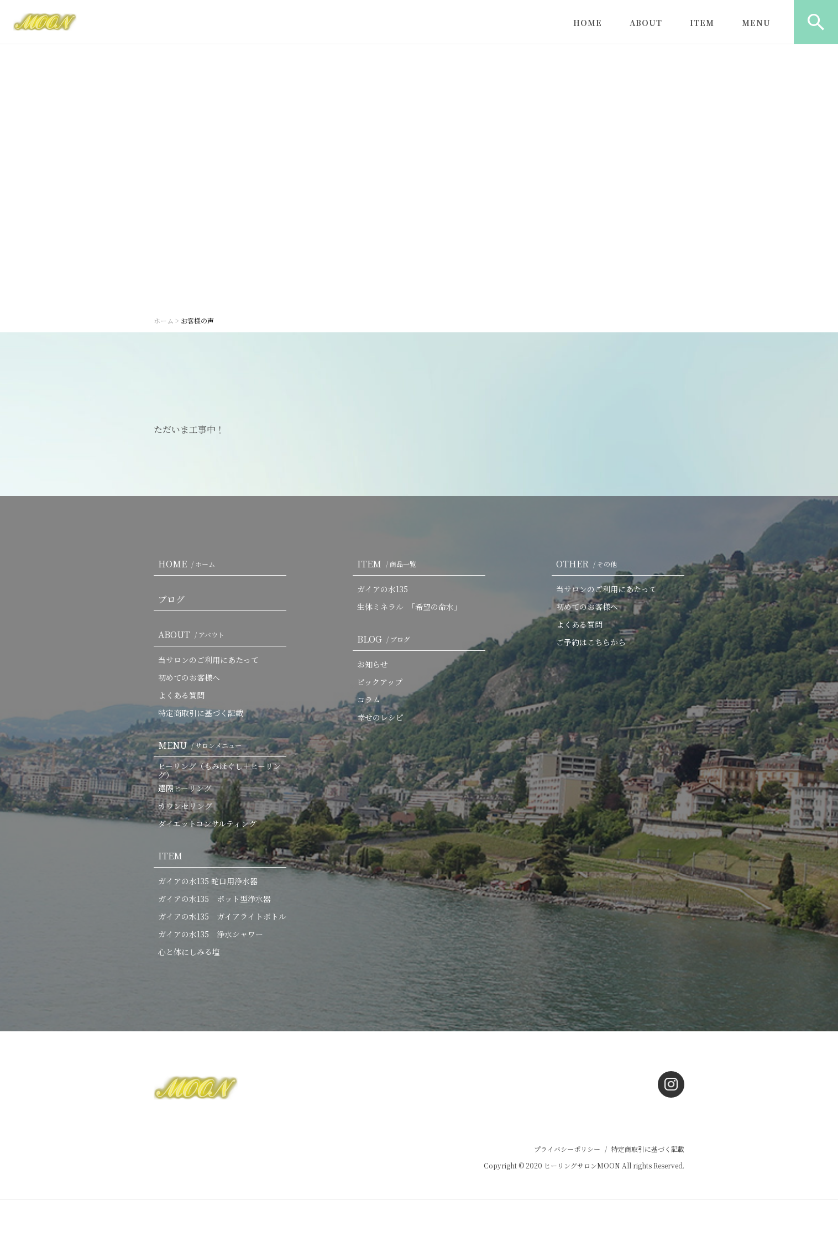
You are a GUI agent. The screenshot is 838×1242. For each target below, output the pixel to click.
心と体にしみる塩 (189, 951)
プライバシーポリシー (567, 1149)
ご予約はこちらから (591, 642)
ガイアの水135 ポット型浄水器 (214, 898)
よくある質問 (181, 695)
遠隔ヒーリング (185, 788)
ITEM (702, 22)
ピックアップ (379, 681)
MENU (756, 22)
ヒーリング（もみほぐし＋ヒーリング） (219, 770)
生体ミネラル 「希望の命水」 (409, 606)
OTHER (588, 563)
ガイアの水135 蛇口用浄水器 (208, 880)
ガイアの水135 (382, 588)
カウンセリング (185, 805)
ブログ (171, 599)
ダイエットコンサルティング (207, 823)
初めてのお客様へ (189, 677)
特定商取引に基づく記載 (200, 712)
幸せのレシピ (380, 717)
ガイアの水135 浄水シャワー (210, 934)
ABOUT (646, 22)
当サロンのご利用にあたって (208, 659)
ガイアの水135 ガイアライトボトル (222, 916)
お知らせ (372, 664)
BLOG (386, 639)
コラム (368, 699)
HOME (587, 22)
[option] (419, 177)
